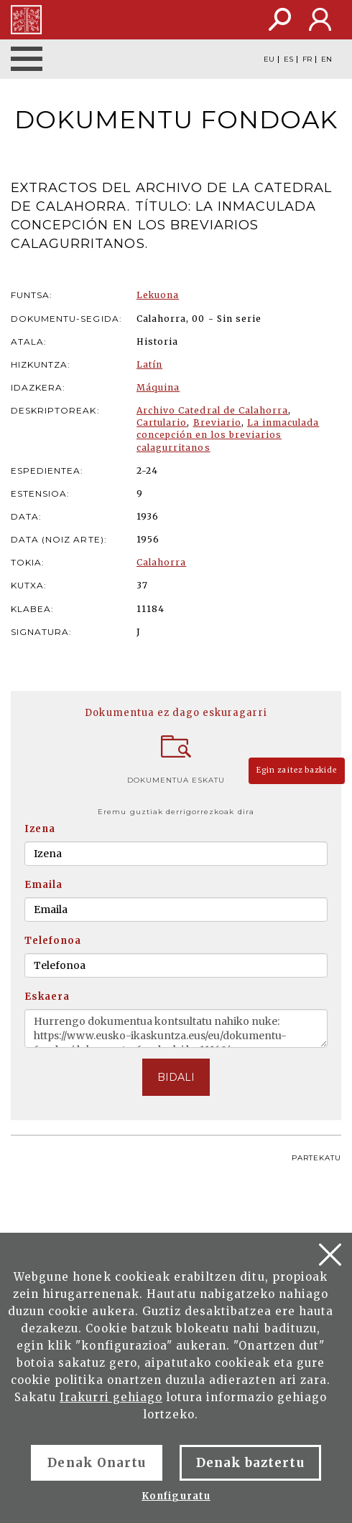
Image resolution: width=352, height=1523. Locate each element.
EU (269, 59)
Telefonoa (52, 941)
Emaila (43, 885)
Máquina (158, 387)
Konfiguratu (176, 1496)
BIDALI (176, 1077)
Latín (149, 364)
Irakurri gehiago (111, 1397)
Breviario (217, 422)
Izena (39, 829)
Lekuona (157, 295)
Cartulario (161, 422)
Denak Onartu (96, 1463)
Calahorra (161, 562)
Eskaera (47, 996)
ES (288, 59)
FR (307, 59)
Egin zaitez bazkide (296, 770)
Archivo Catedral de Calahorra (212, 410)
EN (326, 59)
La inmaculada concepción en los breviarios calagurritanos (228, 434)
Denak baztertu (250, 1463)
